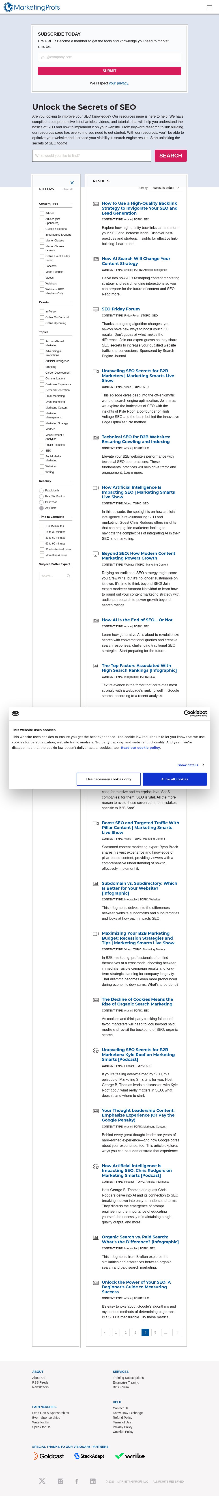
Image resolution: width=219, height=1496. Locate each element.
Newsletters (40, 1387)
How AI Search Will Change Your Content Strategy (136, 261)
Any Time (50, 508)
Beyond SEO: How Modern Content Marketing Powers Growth (138, 556)
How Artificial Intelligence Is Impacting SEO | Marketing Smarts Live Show (138, 492)
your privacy (118, 83)
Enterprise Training (126, 1382)
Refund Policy (122, 1417)
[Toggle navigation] (209, 7)
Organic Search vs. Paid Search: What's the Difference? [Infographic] (140, 1239)
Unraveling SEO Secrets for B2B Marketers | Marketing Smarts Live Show (138, 375)
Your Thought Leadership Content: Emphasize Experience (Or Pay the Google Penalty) (138, 1115)
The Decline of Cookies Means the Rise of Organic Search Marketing (137, 1002)
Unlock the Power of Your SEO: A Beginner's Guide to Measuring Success (136, 1287)
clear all (67, 189)
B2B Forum (121, 1387)
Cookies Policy (123, 1432)
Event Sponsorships (46, 1417)
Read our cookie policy (140, 747)
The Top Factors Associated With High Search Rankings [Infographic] (139, 668)
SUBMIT (109, 71)
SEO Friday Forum (121, 309)
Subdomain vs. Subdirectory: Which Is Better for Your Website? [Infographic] (139, 888)
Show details (188, 765)
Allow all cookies (174, 779)
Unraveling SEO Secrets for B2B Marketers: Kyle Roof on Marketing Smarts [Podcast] (138, 1054)
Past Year (51, 502)
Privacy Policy (122, 1427)
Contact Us (120, 1408)
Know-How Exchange (128, 1413)
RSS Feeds (40, 1382)
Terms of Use (122, 1422)
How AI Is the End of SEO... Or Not (137, 620)
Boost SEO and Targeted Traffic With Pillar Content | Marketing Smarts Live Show (140, 827)
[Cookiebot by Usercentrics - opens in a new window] (187, 713)
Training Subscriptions (128, 1378)
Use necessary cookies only (108, 779)
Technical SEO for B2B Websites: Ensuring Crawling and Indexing (136, 439)
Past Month (52, 490)
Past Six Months (55, 496)
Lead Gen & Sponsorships (50, 1413)
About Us (38, 1378)
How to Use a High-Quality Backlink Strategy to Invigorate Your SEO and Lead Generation (140, 208)
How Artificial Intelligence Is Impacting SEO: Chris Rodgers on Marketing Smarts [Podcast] (137, 1170)
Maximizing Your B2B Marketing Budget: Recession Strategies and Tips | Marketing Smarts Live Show (138, 938)
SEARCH (170, 156)
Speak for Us (41, 1427)
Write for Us (40, 1422)
